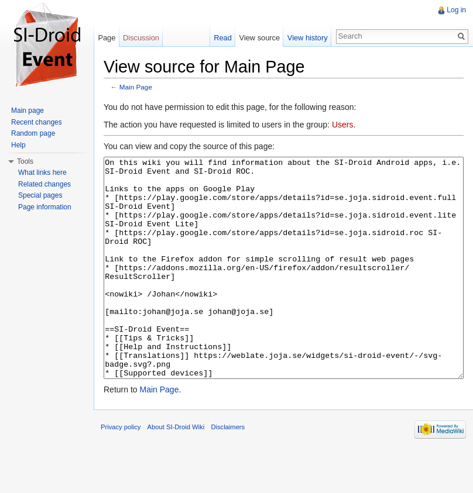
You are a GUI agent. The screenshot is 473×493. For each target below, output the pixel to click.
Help (18, 145)
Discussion (141, 37)
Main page (27, 110)
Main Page (135, 87)
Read (223, 37)
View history (307, 37)
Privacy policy (120, 470)
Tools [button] (25, 161)
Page (106, 37)
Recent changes (36, 122)
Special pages (40, 195)
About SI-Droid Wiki (176, 470)
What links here (42, 172)
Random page (33, 133)
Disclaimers (228, 470)
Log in (456, 10)
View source (259, 37)
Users (343, 124)
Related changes (44, 184)
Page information (44, 207)
